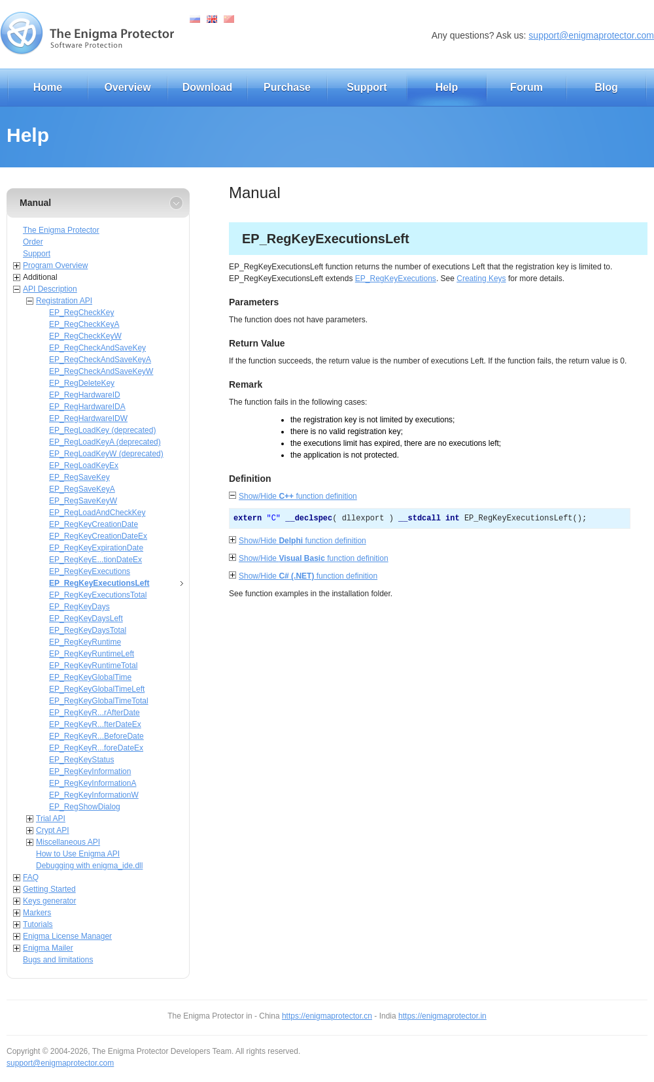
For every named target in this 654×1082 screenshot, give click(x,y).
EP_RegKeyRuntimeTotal (93, 665)
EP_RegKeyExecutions (89, 571)
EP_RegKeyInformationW (94, 795)
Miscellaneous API (68, 842)
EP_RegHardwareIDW (88, 418)
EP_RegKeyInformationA (92, 783)
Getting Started (49, 889)
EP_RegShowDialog (84, 806)
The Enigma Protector (61, 230)
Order (33, 241)
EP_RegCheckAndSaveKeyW (101, 371)
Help (447, 87)
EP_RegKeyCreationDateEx (98, 536)
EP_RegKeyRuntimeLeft (91, 653)
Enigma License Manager (67, 936)
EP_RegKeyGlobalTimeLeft (97, 689)
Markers (37, 912)
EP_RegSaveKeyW (83, 500)
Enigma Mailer (48, 948)
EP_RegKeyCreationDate (93, 524)
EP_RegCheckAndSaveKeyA (100, 359)
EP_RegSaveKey (79, 477)
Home (47, 87)
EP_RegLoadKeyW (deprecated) (106, 453)
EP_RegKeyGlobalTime (90, 677)
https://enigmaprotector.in (442, 1016)
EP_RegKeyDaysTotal (87, 630)
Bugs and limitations (58, 959)
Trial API (50, 818)
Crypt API (52, 830)
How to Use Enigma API (78, 853)
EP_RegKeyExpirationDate (96, 547)
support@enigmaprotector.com (591, 35)
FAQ (31, 877)
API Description (50, 289)
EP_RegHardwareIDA (87, 406)
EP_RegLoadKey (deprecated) (102, 430)
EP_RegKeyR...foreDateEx (96, 747)
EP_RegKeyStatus (81, 759)
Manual (35, 202)
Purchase (287, 87)
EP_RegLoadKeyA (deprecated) (105, 442)
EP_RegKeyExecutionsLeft (99, 583)
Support (367, 87)
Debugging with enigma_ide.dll (89, 865)
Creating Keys (481, 278)
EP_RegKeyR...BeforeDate (96, 736)
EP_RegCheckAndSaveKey (97, 347)
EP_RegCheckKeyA (84, 324)
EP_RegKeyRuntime (85, 642)
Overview (127, 87)
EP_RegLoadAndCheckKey (97, 512)
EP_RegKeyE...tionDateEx (95, 559)
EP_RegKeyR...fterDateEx (95, 724)
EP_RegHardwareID (84, 394)
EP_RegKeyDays (79, 606)
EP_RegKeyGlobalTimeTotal (98, 700)
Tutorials (38, 924)
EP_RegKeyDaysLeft (86, 618)
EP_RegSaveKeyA (82, 489)
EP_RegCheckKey (81, 312)
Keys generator (49, 900)
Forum (526, 87)
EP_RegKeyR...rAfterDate (94, 712)
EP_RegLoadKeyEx (83, 465)
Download (207, 87)
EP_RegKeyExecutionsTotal (97, 595)
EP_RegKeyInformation (90, 771)
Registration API (64, 300)
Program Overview (55, 265)
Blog (606, 87)
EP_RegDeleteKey (81, 383)
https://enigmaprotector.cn (327, 1016)
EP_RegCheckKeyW (85, 336)
